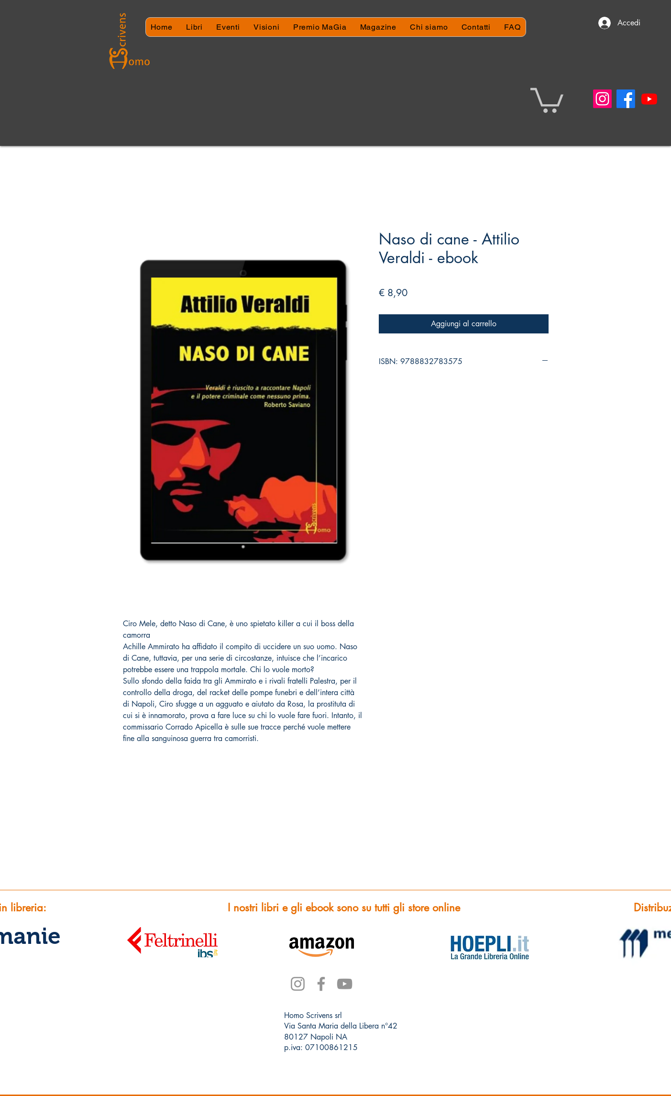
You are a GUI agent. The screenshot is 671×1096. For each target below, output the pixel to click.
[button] (546, 99)
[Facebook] (625, 98)
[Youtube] (649, 98)
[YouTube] (344, 983)
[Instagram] (602, 98)
